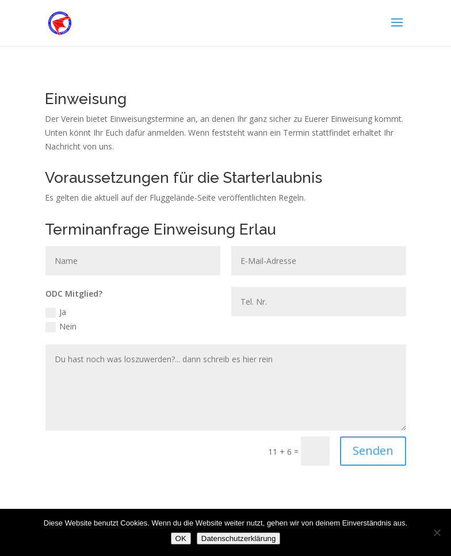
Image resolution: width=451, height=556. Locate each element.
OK (180, 538)
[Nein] (436, 532)
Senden (373, 450)
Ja (55, 312)
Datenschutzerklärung (238, 538)
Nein (61, 326)
